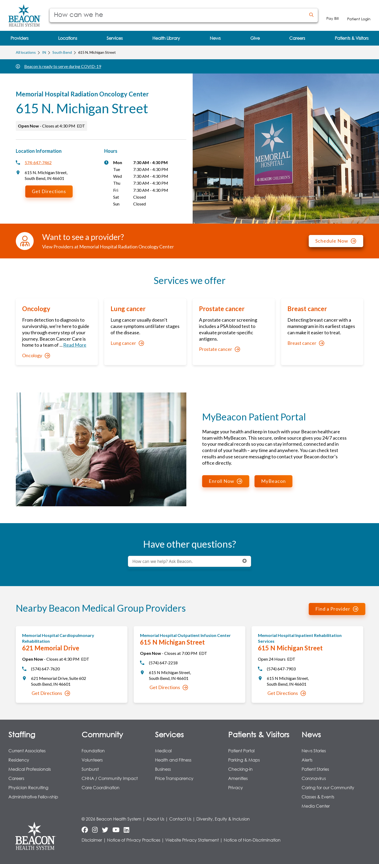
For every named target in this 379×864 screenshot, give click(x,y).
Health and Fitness (173, 760)
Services (169, 734)
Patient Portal (241, 750)
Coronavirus (314, 778)
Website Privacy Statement (192, 840)
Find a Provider (336, 609)
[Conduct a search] (177, 15)
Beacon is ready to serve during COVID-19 (62, 66)
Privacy (235, 787)
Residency (18, 760)
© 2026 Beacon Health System (111, 819)
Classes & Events (318, 796)
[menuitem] (19, 38)
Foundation (93, 750)
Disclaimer (92, 840)
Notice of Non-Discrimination (252, 840)
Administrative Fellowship (33, 796)
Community (102, 734)
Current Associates (27, 750)
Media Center (316, 806)
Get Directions (49, 191)
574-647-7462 (38, 162)
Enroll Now (225, 481)
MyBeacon (273, 481)
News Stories (314, 750)
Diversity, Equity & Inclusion (223, 819)
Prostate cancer (219, 349)
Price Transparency (174, 778)
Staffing (21, 734)
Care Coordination (100, 787)
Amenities (238, 778)
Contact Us (180, 819)
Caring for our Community (328, 787)
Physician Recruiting (28, 787)
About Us (155, 819)
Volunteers (92, 760)
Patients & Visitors (258, 734)
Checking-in (240, 769)
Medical (163, 750)
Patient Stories (315, 769)
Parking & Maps (244, 760)
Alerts (307, 760)
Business (163, 769)
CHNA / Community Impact (110, 778)
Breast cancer (305, 343)
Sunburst (90, 769)
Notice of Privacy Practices (133, 840)
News (311, 734)
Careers (16, 778)
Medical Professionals (29, 769)
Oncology (36, 355)
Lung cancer (127, 343)
